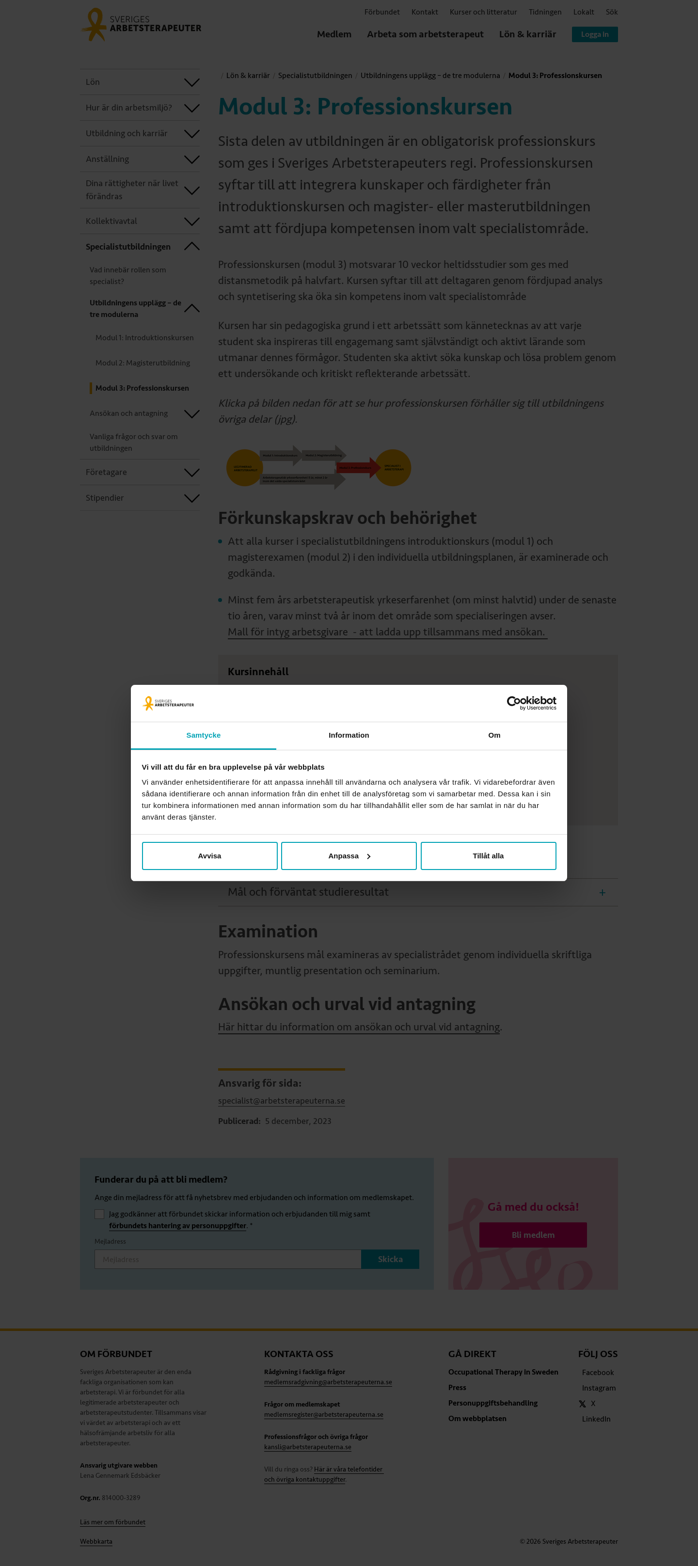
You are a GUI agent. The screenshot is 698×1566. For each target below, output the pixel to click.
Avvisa (210, 856)
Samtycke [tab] (204, 735)
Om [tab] (494, 735)
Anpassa (349, 856)
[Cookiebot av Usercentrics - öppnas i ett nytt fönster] (514, 703)
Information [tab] (349, 735)
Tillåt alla (488, 856)
